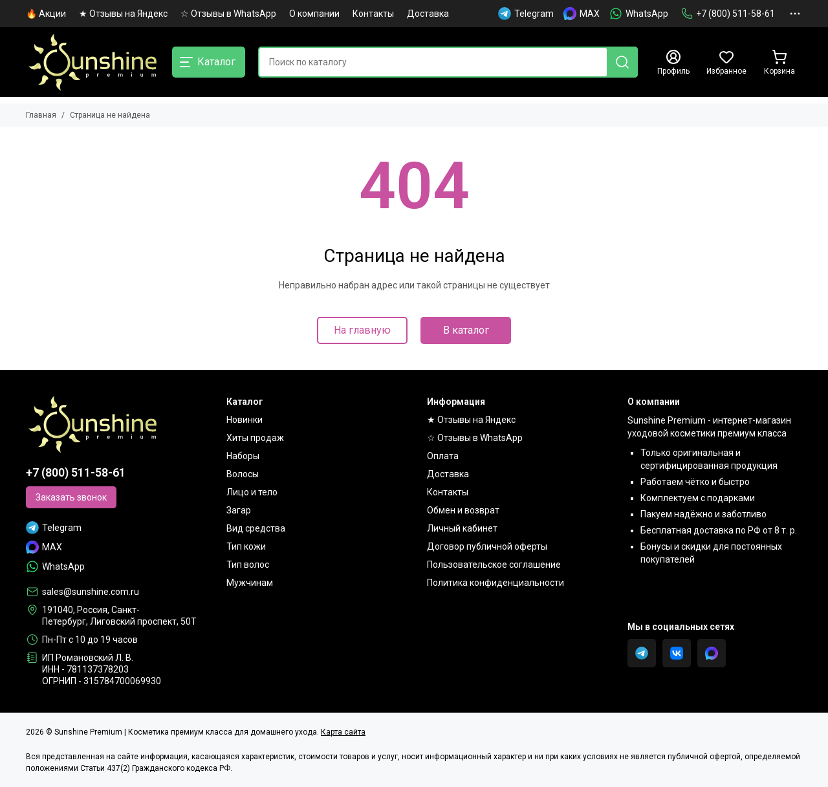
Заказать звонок (71, 497)
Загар (238, 510)
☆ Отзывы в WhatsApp (228, 13)
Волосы (242, 474)
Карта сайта (343, 732)
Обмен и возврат (463, 510)
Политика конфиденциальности (495, 582)
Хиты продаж (255, 438)
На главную (362, 330)
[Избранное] (726, 62)
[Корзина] (779, 62)
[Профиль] (673, 62)
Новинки (244, 420)
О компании (314, 13)
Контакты (373, 13)
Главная (41, 115)
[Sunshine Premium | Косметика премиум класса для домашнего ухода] (92, 62)
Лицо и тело (252, 492)
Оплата (443, 456)
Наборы (242, 456)
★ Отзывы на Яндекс (123, 13)
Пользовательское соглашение (494, 564)
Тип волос (247, 564)
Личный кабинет (462, 528)
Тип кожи (246, 546)
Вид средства (255, 528)
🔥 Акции (46, 13)
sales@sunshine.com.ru (90, 592)
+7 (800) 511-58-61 (728, 13)
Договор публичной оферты (487, 546)
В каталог (466, 330)
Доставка (428, 13)
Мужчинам (249, 582)
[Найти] (622, 62)
